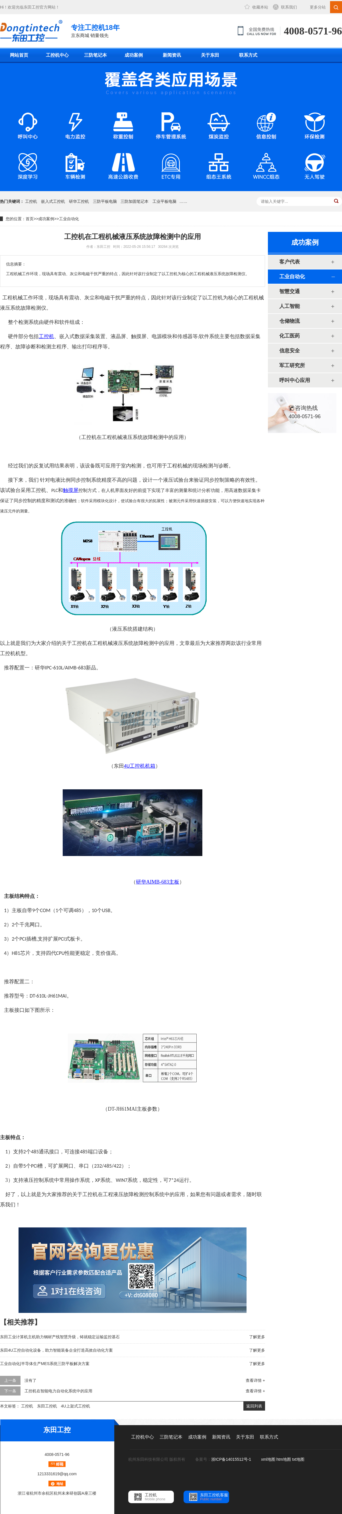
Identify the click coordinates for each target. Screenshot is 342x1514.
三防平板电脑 (105, 201)
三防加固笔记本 (134, 201)
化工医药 (289, 336)
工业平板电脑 (164, 201)
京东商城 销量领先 (95, 30)
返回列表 (254, 1406)
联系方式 (248, 55)
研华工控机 (79, 201)
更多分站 (318, 7)
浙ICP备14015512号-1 (231, 1459)
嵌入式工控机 (53, 201)
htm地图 (283, 1459)
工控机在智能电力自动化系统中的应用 (58, 1391)
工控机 (31, 201)
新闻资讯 (172, 55)
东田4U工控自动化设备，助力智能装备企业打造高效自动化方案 (56, 1350)
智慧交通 (289, 291)
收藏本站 (260, 7)
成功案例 (134, 55)
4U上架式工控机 (75, 1406)
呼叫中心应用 (294, 380)
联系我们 (289, 7)
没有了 (30, 1380)
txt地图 (298, 1459)
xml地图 (268, 1459)
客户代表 (289, 262)
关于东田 (210, 55)
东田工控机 (47, 1406)
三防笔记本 (95, 55)
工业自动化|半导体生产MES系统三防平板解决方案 (44, 1363)
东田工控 (32, 7)
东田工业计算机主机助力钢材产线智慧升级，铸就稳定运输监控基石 (60, 1337)
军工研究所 (292, 365)
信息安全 (289, 351)
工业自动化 (69, 218)
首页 (30, 218)
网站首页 (19, 55)
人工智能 (289, 306)
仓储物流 (289, 321)
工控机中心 (57, 55)
